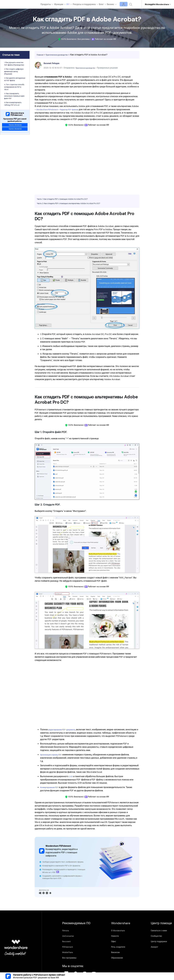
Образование (101, 958)
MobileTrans (70, 952)
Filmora (68, 930)
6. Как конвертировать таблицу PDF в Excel (12, 103)
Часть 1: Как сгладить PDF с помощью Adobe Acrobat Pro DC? (68, 198)
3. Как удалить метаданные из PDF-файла (14, 79)
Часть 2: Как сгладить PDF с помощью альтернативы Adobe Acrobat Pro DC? (76, 203)
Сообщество (121, 936)
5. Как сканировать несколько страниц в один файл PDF (14, 96)
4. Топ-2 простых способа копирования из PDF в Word (14, 87)
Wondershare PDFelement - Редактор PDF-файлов (61, 109)
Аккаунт (119, 947)
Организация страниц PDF (53, 754)
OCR (71, 776)
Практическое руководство (61, 54)
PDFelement (70, 947)
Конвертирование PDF (51, 787)
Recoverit (69, 941)
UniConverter (71, 936)
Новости (98, 936)
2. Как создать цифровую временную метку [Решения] (14, 71)
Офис (97, 941)
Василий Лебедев (53, 63)
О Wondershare (102, 930)
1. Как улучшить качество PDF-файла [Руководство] (14, 63)
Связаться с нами (124, 930)
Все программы (72, 958)
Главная (41, 54)
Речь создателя (102, 947)
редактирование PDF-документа (65, 729)
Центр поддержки (124, 941)
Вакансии (99, 952)
